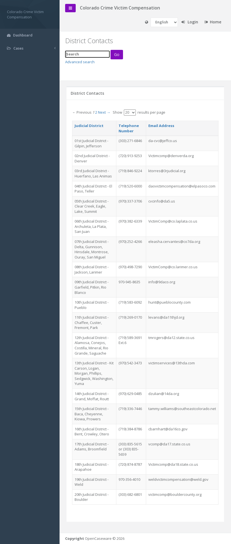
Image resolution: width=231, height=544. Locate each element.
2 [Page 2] (98, 112)
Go (118, 54)
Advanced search (81, 61)
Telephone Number (129, 128)
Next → (106, 112)
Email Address (161, 125)
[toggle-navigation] (72, 8)
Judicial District (90, 125)
